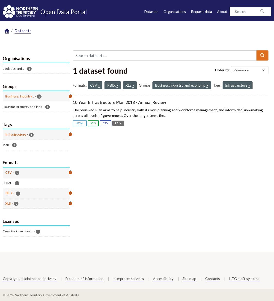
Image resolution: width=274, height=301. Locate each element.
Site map (189, 278)
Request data (201, 11)
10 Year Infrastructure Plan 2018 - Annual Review (119, 102)
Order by (222, 70)
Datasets (151, 11)
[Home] (7, 30)
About (222, 11)
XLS (93, 123)
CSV (105, 123)
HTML (80, 123)
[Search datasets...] (165, 55)
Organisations (175, 11)
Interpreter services (128, 278)
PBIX (118, 123)
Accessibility (163, 278)
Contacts (212, 278)
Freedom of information (84, 278)
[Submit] (262, 55)
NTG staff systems (244, 278)
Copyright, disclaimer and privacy (29, 278)
